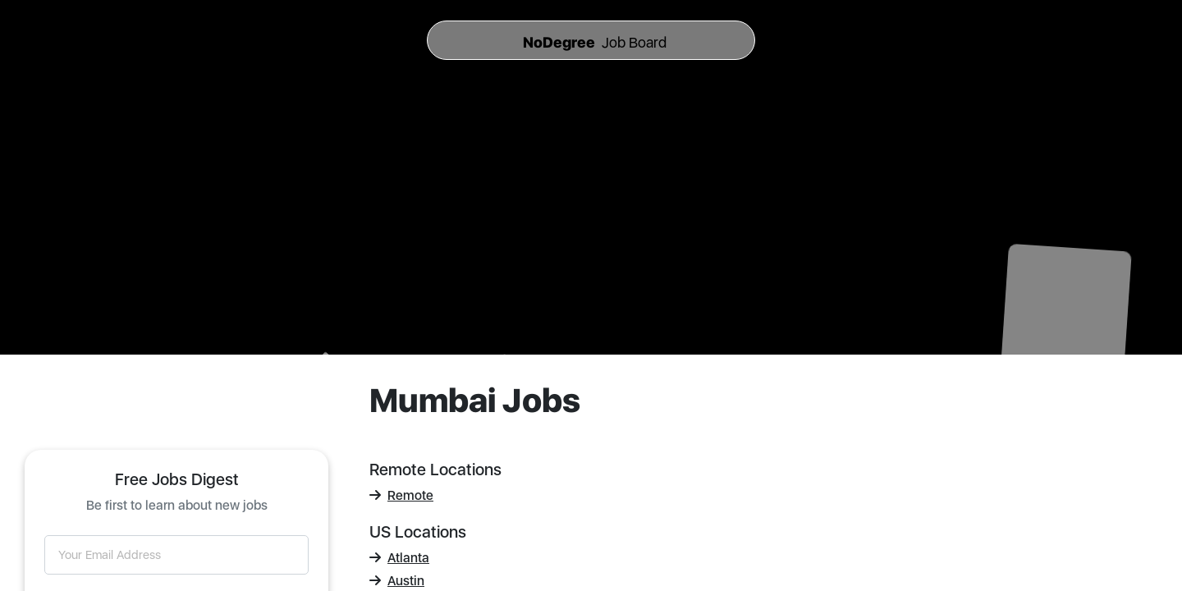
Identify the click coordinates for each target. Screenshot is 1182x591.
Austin (396, 581)
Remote (401, 495)
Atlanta (399, 558)
